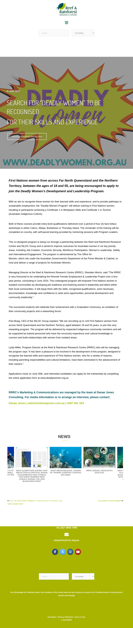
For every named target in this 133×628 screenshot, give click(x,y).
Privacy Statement (65, 617)
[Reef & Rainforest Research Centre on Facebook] (55, 552)
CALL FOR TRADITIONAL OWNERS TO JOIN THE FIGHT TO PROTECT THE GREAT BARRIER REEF (55, 473)
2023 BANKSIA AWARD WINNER (21, 470)
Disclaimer (52, 617)
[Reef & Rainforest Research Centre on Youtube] (78, 552)
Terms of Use (80, 617)
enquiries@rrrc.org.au (66, 540)
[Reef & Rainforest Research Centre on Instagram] (70, 552)
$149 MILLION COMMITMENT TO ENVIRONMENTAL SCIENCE (89, 471)
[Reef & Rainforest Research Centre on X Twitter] (63, 552)
